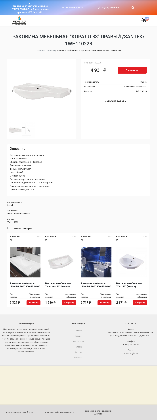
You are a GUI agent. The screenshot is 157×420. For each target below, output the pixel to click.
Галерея (78, 347)
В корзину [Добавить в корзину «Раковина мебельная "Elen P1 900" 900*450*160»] (33, 302)
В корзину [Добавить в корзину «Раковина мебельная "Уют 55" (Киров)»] (140, 302)
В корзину (132, 70)
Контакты (78, 358)
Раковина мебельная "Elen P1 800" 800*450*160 (96, 285)
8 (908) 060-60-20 (111, 7)
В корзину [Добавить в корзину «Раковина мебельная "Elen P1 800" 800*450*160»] (104, 302)
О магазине (78, 341)
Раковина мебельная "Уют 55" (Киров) (129, 285)
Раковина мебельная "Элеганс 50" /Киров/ (58, 285)
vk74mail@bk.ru (74, 7)
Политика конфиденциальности (59, 412)
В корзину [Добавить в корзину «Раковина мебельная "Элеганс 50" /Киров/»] (69, 302)
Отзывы (78, 352)
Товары (78, 336)
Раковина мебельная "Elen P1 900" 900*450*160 (25, 285)
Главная (78, 330)
